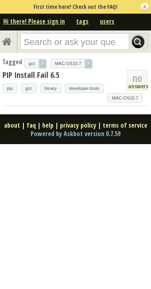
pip (10, 88)
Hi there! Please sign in (34, 21)
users (107, 21)
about (12, 125)
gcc (28, 88)
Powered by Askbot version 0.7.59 (75, 133)
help (48, 125)
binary (51, 88)
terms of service (125, 125)
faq (31, 125)
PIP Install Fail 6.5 (31, 74)
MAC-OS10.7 (125, 98)
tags (82, 21)
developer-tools (84, 88)
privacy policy (78, 125)
